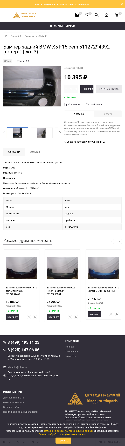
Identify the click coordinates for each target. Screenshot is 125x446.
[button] (60, 132)
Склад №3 (16, 36)
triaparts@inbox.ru (17, 367)
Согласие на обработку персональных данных (88, 417)
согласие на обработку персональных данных (68, 430)
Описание (14, 152)
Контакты (70, 356)
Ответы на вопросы (13, 402)
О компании (71, 351)
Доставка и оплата (13, 398)
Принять (63, 440)
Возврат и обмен (12, 407)
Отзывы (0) (23, 61)
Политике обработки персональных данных (62, 434)
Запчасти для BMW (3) (36, 36)
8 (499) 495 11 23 (96, 142)
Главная (69, 347)
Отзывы (35, 152)
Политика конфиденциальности (20, 412)
